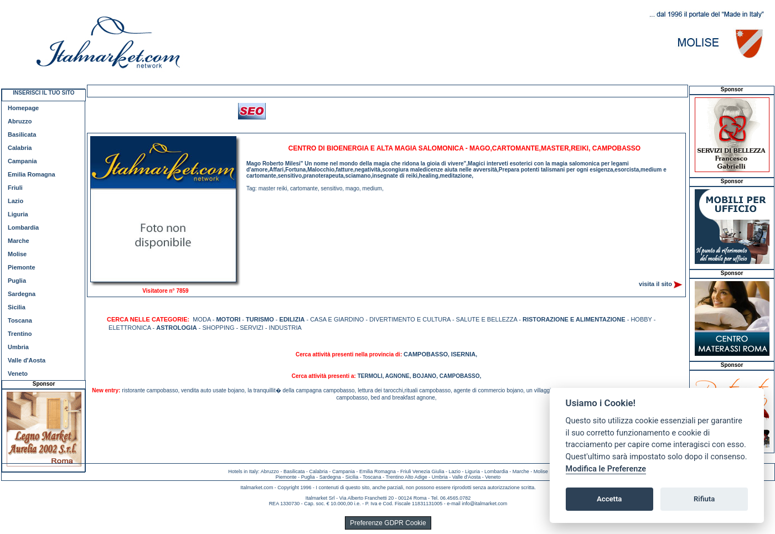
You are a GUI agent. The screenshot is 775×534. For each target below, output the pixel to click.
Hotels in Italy (243, 471)
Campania (22, 161)
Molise (17, 254)
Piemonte (21, 267)
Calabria (20, 147)
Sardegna (21, 294)
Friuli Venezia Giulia (422, 471)
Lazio (15, 201)
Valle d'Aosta (26, 360)
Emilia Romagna (31, 174)
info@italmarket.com (484, 503)
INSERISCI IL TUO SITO (43, 93)
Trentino (20, 333)
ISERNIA (463, 354)
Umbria (18, 347)
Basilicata (22, 134)
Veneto (18, 373)
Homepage (23, 108)
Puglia (17, 280)
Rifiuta (704, 499)
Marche (18, 240)
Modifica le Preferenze (606, 469)
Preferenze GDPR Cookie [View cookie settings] (388, 523)
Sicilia (16, 307)
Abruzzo (20, 121)
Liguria (18, 214)
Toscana (20, 320)
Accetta (609, 499)
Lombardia (23, 227)
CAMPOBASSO (426, 354)
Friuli (15, 187)
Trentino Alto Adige (406, 477)
